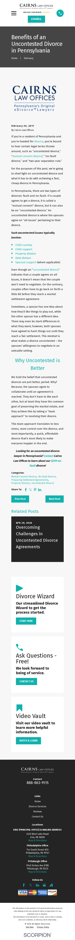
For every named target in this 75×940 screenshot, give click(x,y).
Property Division (20, 483)
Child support (23, 249)
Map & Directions (37, 840)
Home (37, 801)
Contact (49, 456)
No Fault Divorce (47, 476)
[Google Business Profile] (44, 885)
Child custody (23, 245)
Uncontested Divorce (43, 483)
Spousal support (25, 262)
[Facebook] (23, 885)
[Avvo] (51, 885)
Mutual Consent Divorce (24, 476)
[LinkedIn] (37, 885)
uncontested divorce (46, 269)
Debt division (23, 258)
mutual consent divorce (27, 156)
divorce (38, 141)
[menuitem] (30, 927)
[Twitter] (30, 885)
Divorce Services (37, 806)
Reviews (37, 811)
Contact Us (37, 816)
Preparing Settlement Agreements (29, 480)
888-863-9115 (38, 782)
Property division (25, 253)
